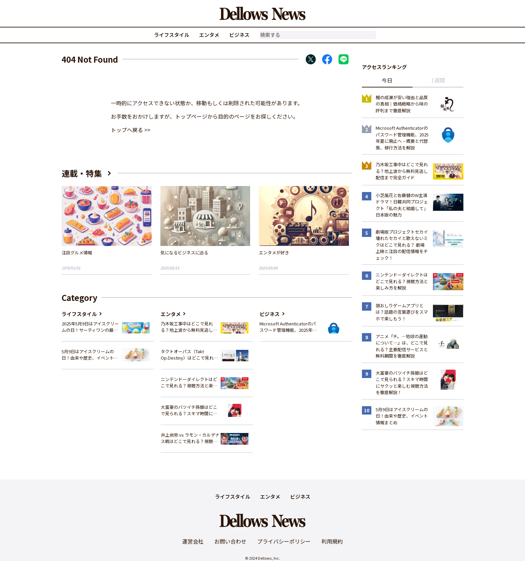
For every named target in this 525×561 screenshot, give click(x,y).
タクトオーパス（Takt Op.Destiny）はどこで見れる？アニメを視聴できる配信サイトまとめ (189, 354)
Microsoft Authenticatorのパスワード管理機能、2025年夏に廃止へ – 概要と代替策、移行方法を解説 (288, 326)
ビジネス (239, 34)
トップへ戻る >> (130, 130)
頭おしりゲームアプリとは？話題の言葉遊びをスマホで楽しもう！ (402, 312)
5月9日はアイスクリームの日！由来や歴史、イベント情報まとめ (90, 354)
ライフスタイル (171, 34)
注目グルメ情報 (77, 252)
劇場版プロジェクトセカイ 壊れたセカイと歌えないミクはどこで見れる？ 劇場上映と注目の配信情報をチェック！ (402, 245)
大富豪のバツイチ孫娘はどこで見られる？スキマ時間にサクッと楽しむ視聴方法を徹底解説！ (189, 410)
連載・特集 (82, 173)
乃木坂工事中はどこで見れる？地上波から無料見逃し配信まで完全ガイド (189, 326)
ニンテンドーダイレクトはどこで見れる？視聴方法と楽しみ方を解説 (189, 382)
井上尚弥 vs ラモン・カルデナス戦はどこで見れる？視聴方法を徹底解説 (190, 438)
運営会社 (193, 541)
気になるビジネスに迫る (184, 252)
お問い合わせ (230, 541)
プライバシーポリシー (284, 541)
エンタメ (209, 34)
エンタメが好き (274, 252)
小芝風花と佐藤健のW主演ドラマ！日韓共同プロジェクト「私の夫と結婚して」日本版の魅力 (402, 205)
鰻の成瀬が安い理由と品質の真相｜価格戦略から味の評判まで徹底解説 (402, 104)
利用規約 (332, 541)
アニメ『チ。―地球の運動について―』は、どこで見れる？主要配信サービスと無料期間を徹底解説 (402, 346)
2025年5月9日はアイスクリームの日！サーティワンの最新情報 (90, 326)
